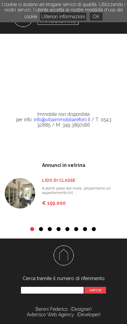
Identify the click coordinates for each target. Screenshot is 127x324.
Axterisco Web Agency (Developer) (64, 314)
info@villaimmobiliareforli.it (62, 119)
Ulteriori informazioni (63, 16)
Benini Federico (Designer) (64, 309)
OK (96, 16)
